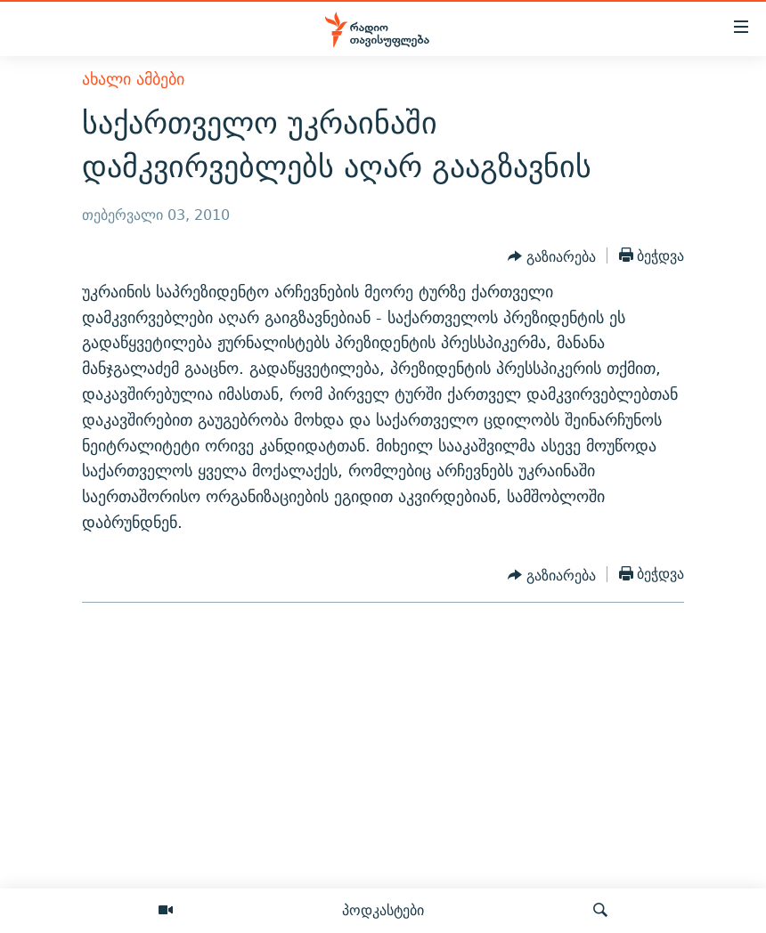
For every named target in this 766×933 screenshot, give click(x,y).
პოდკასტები (383, 909)
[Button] (552, 257)
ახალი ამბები (133, 79)
